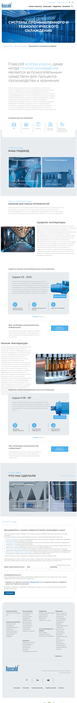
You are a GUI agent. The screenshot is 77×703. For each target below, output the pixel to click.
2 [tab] (41, 437)
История (25, 645)
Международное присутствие (28, 640)
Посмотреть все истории (67, 475)
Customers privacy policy (37, 683)
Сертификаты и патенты (30, 646)
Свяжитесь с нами (62, 2)
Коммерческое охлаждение (11, 622)
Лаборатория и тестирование (27, 621)
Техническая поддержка (46, 632)
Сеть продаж (43, 628)
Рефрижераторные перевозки (12, 626)
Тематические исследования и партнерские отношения (28, 626)
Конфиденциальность (12, 575)
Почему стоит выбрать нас (13, 614)
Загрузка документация (46, 613)
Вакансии (66, 6)
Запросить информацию (59, 328)
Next (73, 497)
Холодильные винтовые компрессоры (60, 641)
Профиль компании (29, 637)
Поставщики (51, 2)
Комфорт (9, 634)
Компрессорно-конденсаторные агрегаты (61, 647)
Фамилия (53, 567)
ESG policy (61, 683)
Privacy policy (26, 683)
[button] (69, 2)
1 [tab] (35, 437)
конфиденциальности (36, 582)
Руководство (27, 643)
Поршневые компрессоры (60, 632)
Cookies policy (16, 683)
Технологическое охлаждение (61, 615)
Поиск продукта (61, 618)
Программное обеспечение (43, 615)
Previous (13, 497)
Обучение (42, 618)
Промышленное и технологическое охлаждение (12, 630)
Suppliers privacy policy (51, 683)
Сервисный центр (44, 630)
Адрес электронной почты (14, 567)
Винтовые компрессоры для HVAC (61, 636)
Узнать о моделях (60, 296)
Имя (28, 567)
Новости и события (29, 631)
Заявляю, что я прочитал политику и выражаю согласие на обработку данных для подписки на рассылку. (36, 583)
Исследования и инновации (28, 614)
